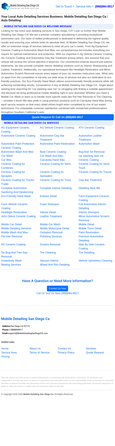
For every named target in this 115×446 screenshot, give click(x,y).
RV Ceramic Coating (13, 244)
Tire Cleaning (48, 252)
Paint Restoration (89, 232)
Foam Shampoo (49, 204)
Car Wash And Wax (51, 155)
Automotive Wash (89, 143)
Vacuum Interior (49, 260)
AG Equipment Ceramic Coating (15, 129)
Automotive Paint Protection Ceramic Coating (17, 145)
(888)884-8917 (104, 6)
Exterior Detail (48, 196)
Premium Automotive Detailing (91, 238)
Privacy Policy (66, 352)
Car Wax (6, 159)
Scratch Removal (50, 244)
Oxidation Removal (51, 232)
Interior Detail (48, 212)
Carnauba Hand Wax (52, 159)
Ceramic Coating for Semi (55, 163)
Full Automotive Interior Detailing (92, 206)
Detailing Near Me (89, 188)
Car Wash (7, 155)
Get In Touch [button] (64, 6)
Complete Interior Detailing (56, 188)
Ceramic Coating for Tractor (95, 171)
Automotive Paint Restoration (57, 143)
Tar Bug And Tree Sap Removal (14, 254)
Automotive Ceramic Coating (18, 135)
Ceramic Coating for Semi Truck (94, 165)
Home (4, 348)
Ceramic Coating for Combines (13, 165)
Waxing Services (11, 264)
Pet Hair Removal (11, 236)
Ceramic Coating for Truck (55, 180)
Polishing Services (51, 236)
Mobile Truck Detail (90, 228)
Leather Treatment (51, 216)
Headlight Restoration (14, 212)
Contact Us (64, 348)
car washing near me (91, 155)
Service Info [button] (83, 6)
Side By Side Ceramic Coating (92, 246)
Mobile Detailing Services (16, 228)
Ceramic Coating (89, 159)
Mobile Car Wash (50, 224)
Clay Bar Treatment (90, 180)
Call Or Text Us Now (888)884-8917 (57, 293)
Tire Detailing (86, 252)
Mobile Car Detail (11, 224)
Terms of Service (40, 352)
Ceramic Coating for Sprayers (13, 173)
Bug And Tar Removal (92, 151)
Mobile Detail (86, 224)
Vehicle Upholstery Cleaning (95, 260)
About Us (35, 348)
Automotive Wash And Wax (17, 151)
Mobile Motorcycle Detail (54, 228)
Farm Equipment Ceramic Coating (94, 198)
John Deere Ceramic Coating (18, 216)
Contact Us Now (57, 288)
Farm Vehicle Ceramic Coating (14, 206)
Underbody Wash (11, 260)
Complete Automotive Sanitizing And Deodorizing (17, 190)
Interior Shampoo (89, 212)
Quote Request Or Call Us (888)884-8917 (57, 117)
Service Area (9, 352)
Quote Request (95, 352)
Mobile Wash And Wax (14, 232)
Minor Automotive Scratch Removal (94, 218)
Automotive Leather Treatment (90, 137)
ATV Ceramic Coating (91, 127)
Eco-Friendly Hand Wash (16, 196)
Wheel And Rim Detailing (55, 264)
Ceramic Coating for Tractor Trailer (17, 182)
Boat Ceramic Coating (53, 151)
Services (91, 348)
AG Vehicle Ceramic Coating (57, 127)
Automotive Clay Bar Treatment (52, 137)
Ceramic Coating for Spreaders (52, 173)
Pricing (5, 356)
